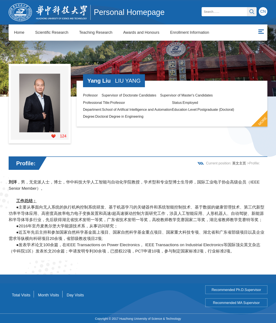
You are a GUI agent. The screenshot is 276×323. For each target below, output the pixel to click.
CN (263, 11)
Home (19, 32)
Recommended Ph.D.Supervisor (236, 289)
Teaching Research (95, 32)
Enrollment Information (189, 32)
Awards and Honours (141, 32)
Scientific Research (51, 32)
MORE (263, 120)
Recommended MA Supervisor (236, 302)
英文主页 (239, 162)
